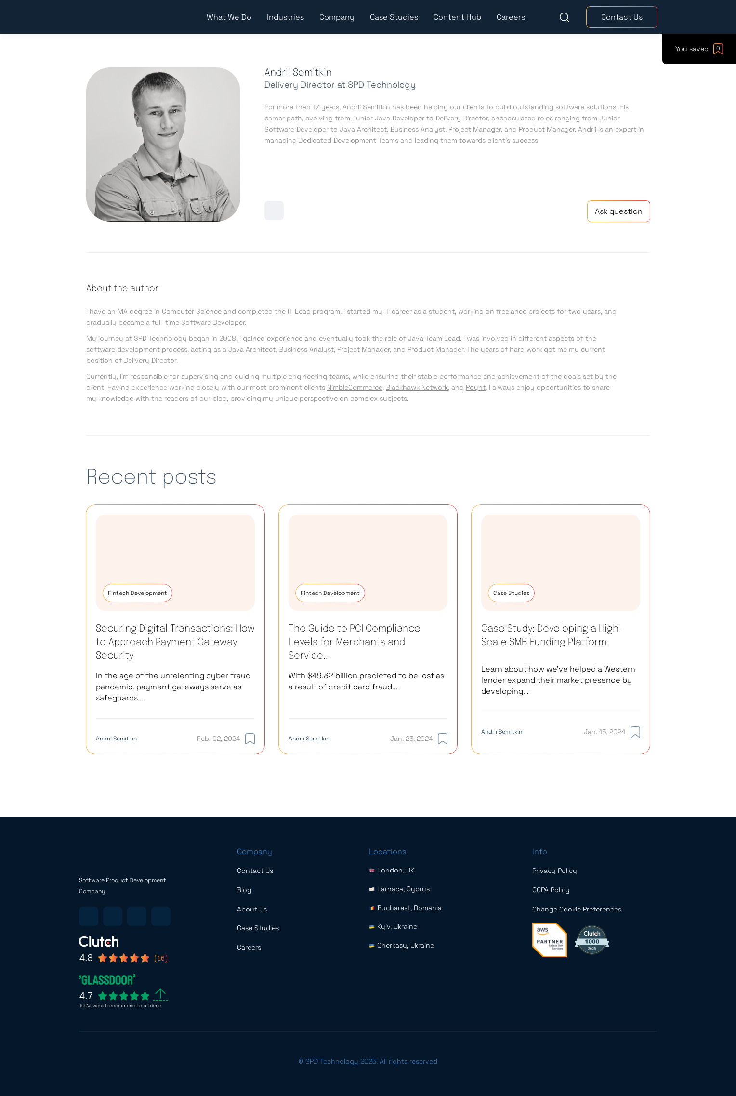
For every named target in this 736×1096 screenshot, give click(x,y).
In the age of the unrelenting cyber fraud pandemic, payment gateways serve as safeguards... (173, 687)
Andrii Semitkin (116, 738)
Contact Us (622, 17)
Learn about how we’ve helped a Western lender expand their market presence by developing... (558, 680)
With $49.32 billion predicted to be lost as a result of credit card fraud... (366, 681)
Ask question (619, 211)
